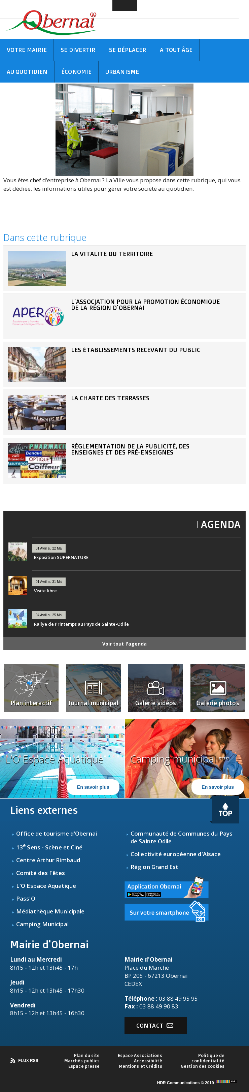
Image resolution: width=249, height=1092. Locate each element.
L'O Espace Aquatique (46, 886)
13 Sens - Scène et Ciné (49, 847)
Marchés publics (82, 1060)
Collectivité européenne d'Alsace (176, 854)
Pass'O (25, 898)
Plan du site (87, 1055)
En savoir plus (93, 787)
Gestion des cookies (202, 1066)
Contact (154, 1025)
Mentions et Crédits (140, 1066)
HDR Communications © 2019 (198, 1083)
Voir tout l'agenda (124, 644)
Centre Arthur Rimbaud (48, 860)
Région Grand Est (155, 867)
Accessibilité (148, 1060)
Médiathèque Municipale (50, 911)
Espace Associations (140, 1055)
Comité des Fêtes (40, 873)
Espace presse (84, 1066)
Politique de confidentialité (207, 1058)
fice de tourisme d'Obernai (60, 833)
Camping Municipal (42, 924)
